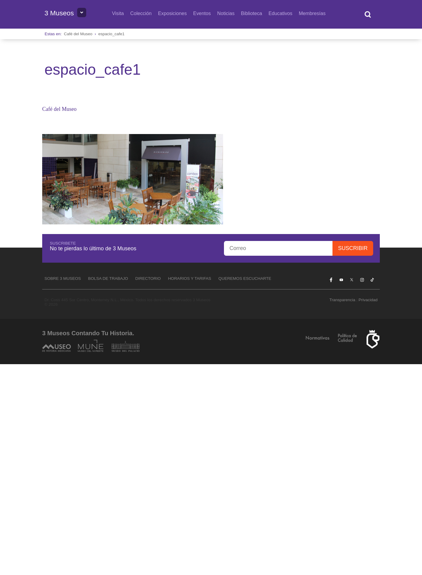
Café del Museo (78, 34)
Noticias (226, 13)
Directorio (148, 278)
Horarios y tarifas (189, 278)
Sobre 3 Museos (62, 278)
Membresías (312, 13)
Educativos (280, 13)
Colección (141, 13)
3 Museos (59, 13)
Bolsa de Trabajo (108, 278)
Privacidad (368, 300)
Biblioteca (251, 13)
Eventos (202, 13)
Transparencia (342, 300)
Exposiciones (172, 13)
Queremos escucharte (244, 278)
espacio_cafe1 (111, 34)
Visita (118, 13)
